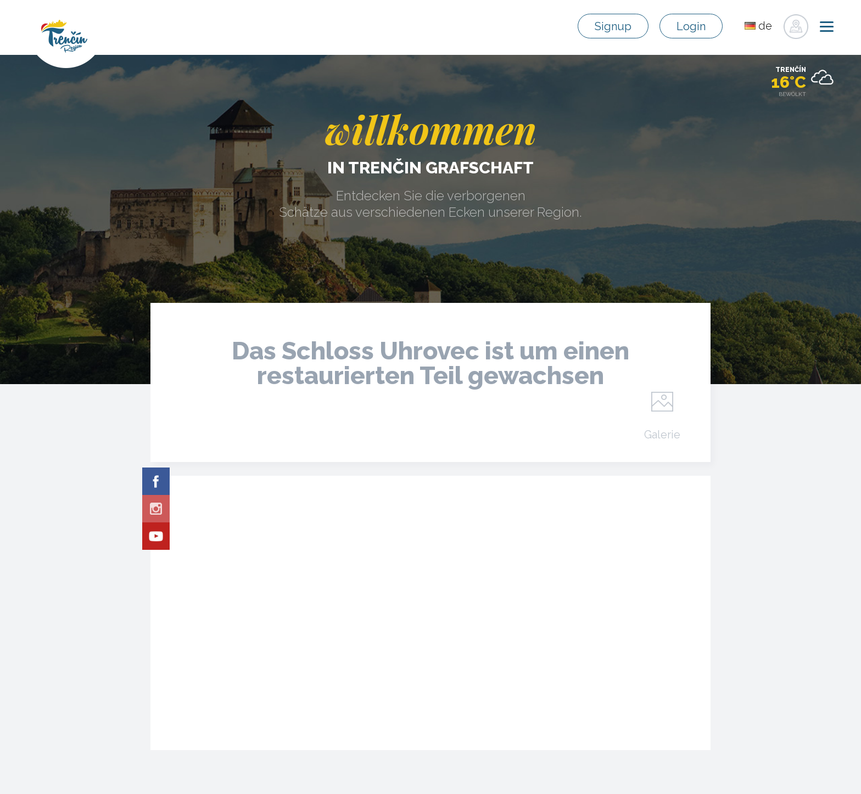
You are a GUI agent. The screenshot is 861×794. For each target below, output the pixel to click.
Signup (613, 26)
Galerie (662, 434)
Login (691, 26)
